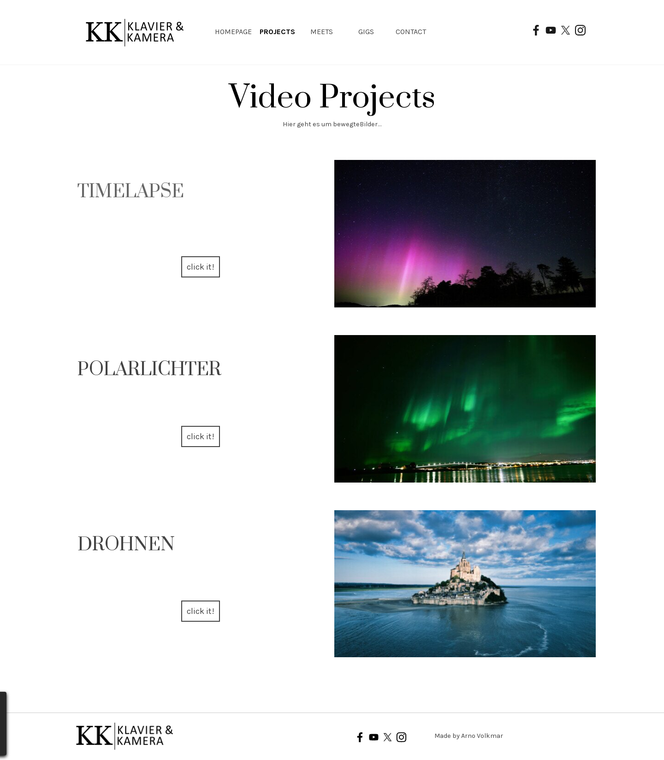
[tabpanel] (332, 105)
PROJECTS (277, 31)
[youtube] (551, 30)
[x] (565, 30)
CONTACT (411, 31)
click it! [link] (200, 267)
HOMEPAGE (233, 31)
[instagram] (580, 30)
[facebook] (536, 30)
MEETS (321, 31)
